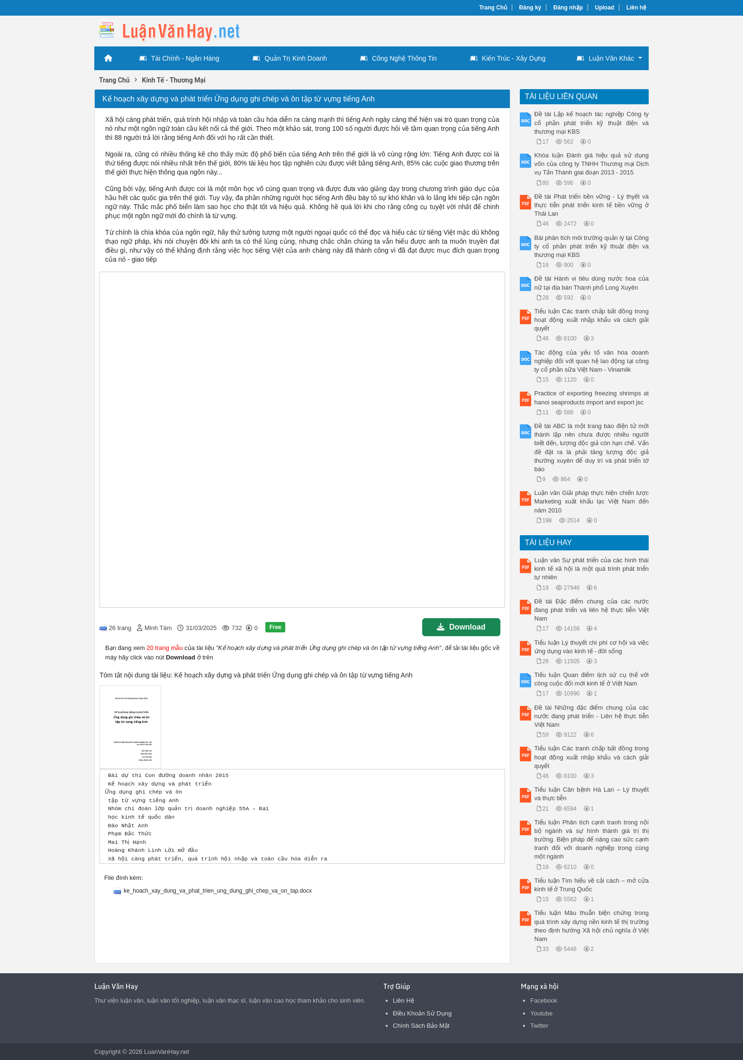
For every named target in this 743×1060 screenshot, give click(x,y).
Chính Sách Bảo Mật (421, 1025)
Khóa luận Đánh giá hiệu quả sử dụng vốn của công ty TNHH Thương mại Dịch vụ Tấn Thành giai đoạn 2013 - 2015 (592, 164)
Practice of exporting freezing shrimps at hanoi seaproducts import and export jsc (592, 397)
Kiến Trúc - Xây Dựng (508, 58)
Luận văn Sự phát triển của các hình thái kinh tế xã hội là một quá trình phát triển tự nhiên (592, 569)
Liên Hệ (403, 1000)
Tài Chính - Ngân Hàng (179, 58)
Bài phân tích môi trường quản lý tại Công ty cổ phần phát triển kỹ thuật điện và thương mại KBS (592, 246)
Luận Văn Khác (605, 58)
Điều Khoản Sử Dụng (422, 1013)
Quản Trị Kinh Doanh (290, 58)
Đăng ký (530, 7)
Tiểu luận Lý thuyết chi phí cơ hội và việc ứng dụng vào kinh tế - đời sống (592, 647)
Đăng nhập (568, 7)
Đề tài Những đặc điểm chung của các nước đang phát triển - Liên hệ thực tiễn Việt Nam (592, 716)
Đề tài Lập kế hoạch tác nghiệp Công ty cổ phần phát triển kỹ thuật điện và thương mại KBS (592, 122)
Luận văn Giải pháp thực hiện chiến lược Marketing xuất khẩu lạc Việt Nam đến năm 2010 (592, 501)
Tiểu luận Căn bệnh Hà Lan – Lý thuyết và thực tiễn (592, 794)
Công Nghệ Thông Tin (398, 58)
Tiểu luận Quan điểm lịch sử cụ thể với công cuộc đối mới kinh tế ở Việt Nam (592, 679)
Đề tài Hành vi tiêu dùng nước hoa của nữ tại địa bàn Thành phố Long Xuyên (592, 283)
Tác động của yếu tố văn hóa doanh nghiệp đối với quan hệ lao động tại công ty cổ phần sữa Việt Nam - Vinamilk (592, 361)
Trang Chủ (493, 7)
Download (461, 627)
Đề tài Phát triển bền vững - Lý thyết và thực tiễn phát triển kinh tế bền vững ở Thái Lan (592, 205)
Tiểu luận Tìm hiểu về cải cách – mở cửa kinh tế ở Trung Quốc (592, 885)
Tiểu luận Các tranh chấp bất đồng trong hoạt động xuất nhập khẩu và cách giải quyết (592, 320)
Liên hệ (636, 7)
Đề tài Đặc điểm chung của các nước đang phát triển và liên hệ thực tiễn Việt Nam (592, 610)
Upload (605, 7)
